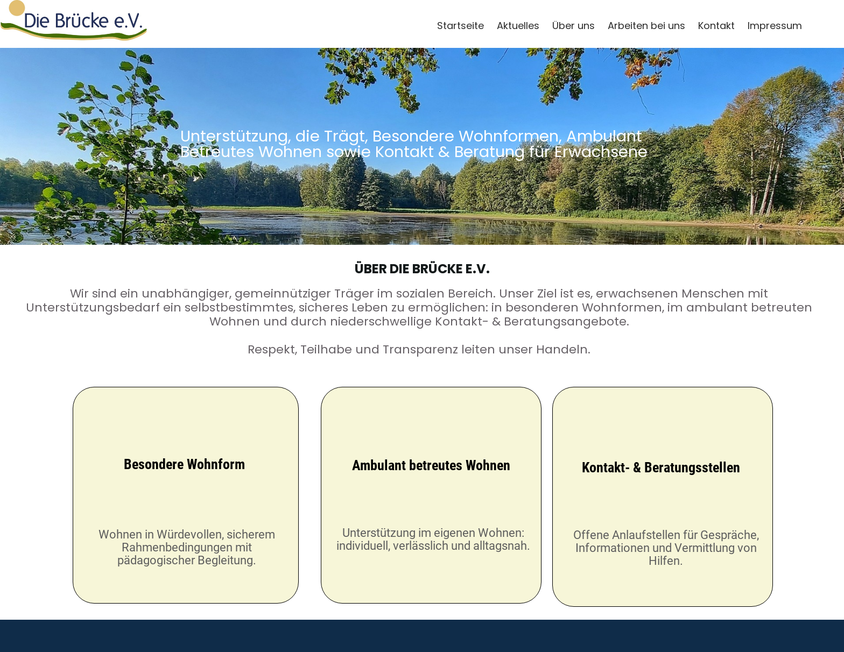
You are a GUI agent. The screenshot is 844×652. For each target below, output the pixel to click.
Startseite (460, 25)
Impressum (775, 25)
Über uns (573, 25)
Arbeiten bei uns (646, 25)
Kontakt (716, 25)
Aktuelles (518, 25)
